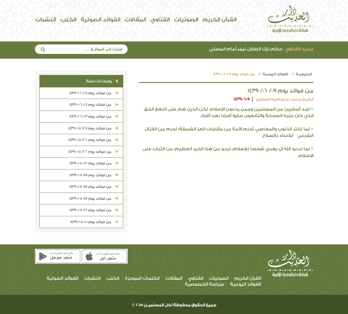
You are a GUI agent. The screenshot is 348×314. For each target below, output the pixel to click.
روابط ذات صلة (102, 81)
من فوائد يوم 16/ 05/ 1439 (94, 210)
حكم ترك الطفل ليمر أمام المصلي (261, 49)
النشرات (45, 19)
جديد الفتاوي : (298, 49)
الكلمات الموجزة (142, 278)
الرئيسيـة (304, 74)
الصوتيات (186, 19)
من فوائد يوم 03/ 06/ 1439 (93, 116)
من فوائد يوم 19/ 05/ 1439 (94, 175)
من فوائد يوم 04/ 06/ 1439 (94, 104)
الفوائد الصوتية (100, 19)
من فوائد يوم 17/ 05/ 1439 (94, 198)
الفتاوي (160, 19)
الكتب (68, 19)
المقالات (135, 19)
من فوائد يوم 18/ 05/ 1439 (94, 187)
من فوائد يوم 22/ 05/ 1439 (93, 152)
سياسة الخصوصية (204, 284)
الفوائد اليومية (275, 74)
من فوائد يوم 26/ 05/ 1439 (93, 140)
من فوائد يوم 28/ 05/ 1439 (93, 128)
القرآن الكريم (219, 19)
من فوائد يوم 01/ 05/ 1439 (94, 222)
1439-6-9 (242, 99)
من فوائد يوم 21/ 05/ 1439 (94, 163)
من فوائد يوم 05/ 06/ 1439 (93, 93)
